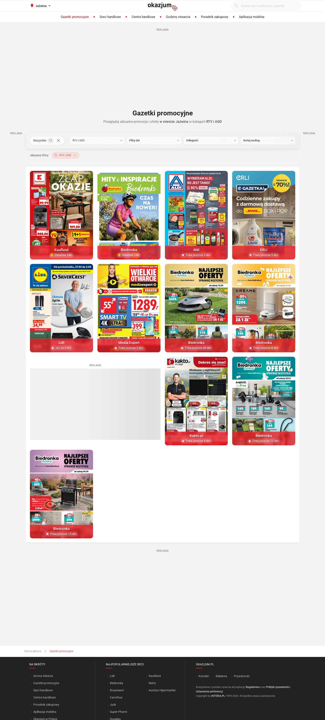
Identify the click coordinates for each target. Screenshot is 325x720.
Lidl (112, 676)
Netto (152, 683)
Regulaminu (253, 687)
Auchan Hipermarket (162, 690)
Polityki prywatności (278, 687)
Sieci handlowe (43, 690)
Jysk (113, 704)
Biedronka (116, 683)
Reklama (221, 676)
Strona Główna (43, 676)
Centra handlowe (44, 697)
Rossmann (117, 690)
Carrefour (116, 697)
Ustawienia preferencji (209, 691)
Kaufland (155, 676)
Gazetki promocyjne (46, 683)
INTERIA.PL (218, 695)
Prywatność (242, 676)
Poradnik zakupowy (46, 704)
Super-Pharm (118, 711)
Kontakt (203, 676)
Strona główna (32, 651)
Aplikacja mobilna (44, 711)
